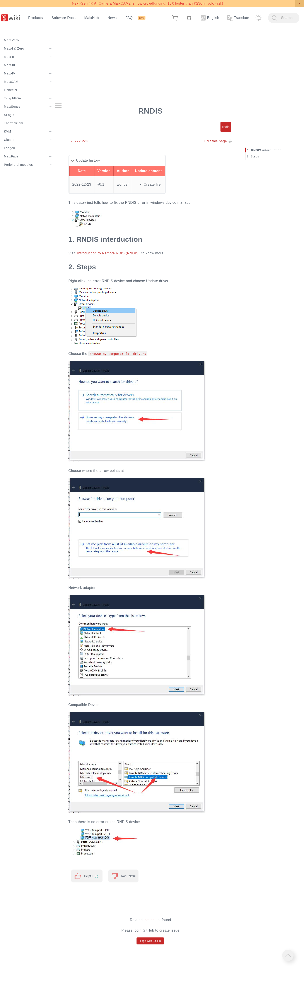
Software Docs (63, 18)
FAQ (129, 18)
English (209, 18)
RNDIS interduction (268, 150)
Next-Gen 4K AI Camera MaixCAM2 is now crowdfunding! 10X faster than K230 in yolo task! (147, 3)
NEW (141, 18)
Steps (257, 156)
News (112, 18)
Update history (97, 160)
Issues (155, 920)
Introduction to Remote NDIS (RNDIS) (117, 253)
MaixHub (91, 18)
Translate (238, 17)
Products (35, 18)
